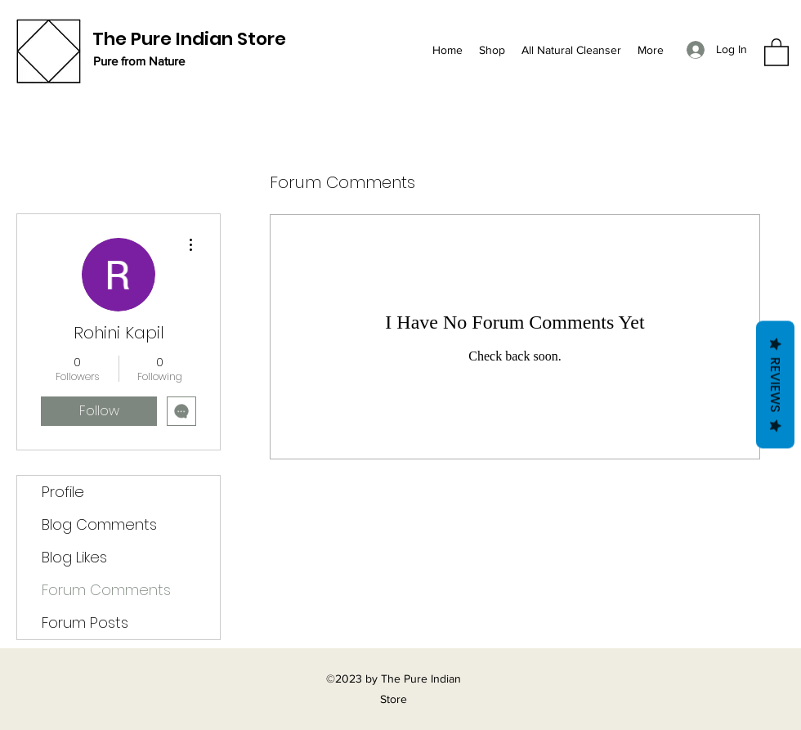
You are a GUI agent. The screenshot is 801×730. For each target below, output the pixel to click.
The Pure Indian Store (189, 39)
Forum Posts (85, 622)
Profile (63, 491)
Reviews (775, 384)
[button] (776, 51)
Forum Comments (106, 590)
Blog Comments (99, 524)
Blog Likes (74, 557)
